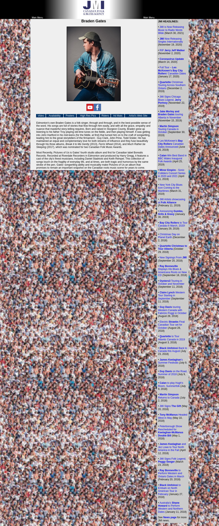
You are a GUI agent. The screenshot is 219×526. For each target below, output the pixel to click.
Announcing (170, 213)
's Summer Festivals (170, 361)
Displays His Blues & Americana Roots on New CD (172, 271)
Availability (55, 115)
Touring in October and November (171, 282)
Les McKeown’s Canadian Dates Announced (171, 143)
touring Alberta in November (170, 114)
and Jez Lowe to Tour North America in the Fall (172, 447)
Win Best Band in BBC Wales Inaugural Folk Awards (172, 158)
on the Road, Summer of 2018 (172, 373)
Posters (70, 115)
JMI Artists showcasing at (171, 201)
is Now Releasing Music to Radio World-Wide (171, 30)
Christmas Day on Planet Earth (169, 236)
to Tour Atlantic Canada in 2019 (171, 338)
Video (41, 115)
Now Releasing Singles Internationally (170, 40)
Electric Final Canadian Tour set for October (171, 324)
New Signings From (173, 257)
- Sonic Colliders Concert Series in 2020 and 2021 (171, 173)
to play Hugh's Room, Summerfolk (170, 384)
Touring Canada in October (168, 129)
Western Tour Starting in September (171, 295)
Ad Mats (117, 115)
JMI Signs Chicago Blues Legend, (169, 99)
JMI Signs (170, 406)
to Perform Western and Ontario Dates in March (171, 473)
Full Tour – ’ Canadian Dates (172, 70)
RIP (172, 50)
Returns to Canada (168, 396)
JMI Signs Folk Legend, (172, 460)
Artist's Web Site (138, 115)
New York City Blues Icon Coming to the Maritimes (170, 187)
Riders (105, 115)
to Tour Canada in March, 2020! (172, 224)
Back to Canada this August (172, 350)
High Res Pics (88, 115)
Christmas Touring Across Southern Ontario (172, 85)
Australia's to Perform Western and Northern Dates (170, 507)
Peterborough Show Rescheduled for (170, 431)
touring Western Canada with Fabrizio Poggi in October (172, 310)
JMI (162, 26)
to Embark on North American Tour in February (169, 490)
